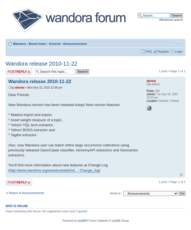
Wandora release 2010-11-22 (41, 64)
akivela (19, 87)
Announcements (75, 43)
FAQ (149, 51)
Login (179, 51)
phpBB (82, 220)
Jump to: (115, 193)
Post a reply (19, 71)
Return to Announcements (26, 193)
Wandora (19, 43)
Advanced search (171, 19)
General (54, 43)
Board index (37, 43)
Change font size (179, 42)
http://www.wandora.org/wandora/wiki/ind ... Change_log (54, 170)
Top (181, 174)
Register (163, 51)
